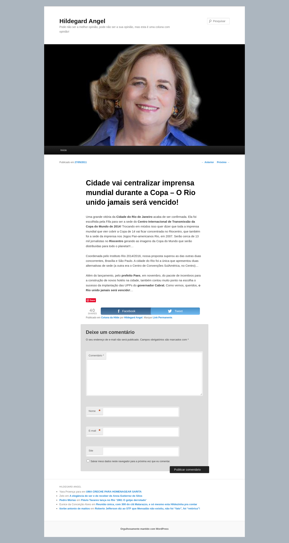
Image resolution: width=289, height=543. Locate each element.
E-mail (95, 431)
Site (91, 450)
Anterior (207, 162)
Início (63, 150)
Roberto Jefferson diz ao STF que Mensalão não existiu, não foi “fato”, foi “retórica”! (147, 508)
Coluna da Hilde (110, 317)
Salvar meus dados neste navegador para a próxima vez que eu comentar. (130, 461)
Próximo (223, 162)
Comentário (96, 355)
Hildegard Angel (82, 21)
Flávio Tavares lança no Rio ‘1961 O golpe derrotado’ (114, 500)
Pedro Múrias (67, 500)
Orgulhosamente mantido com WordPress (144, 529)
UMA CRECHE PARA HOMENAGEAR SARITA (114, 491)
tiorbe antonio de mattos (74, 508)
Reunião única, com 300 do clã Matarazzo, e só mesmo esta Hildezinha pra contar (146, 504)
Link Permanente (162, 317)
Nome (95, 411)
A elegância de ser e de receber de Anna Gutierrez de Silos (106, 495)
